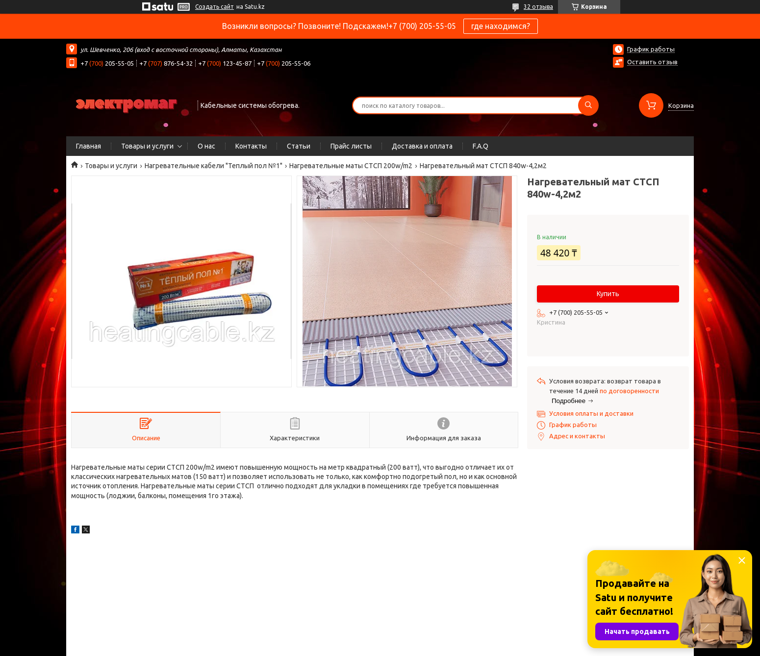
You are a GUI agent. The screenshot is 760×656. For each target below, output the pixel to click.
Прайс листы (351, 146)
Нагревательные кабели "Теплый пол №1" (213, 166)
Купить (608, 294)
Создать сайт (214, 6)
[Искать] (588, 105)
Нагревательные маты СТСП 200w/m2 (350, 166)
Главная (88, 146)
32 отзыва (538, 6)
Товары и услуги (147, 146)
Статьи (298, 146)
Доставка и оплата (422, 146)
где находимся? (500, 26)
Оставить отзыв (652, 61)
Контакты (251, 146)
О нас (206, 146)
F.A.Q (480, 146)
